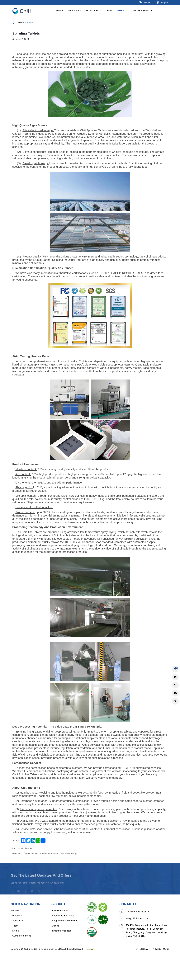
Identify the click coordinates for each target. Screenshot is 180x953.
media (120, 10)
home (59, 10)
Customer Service (141, 10)
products (74, 10)
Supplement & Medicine (63, 920)
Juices (54, 925)
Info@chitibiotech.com (137, 918)
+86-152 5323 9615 (138, 911)
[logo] (22, 10)
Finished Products (60, 930)
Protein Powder (59, 910)
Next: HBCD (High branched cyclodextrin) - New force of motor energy (44, 853)
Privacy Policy (161, 949)
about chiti (93, 10)
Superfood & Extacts (62, 915)
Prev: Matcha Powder (22, 848)
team (108, 10)
